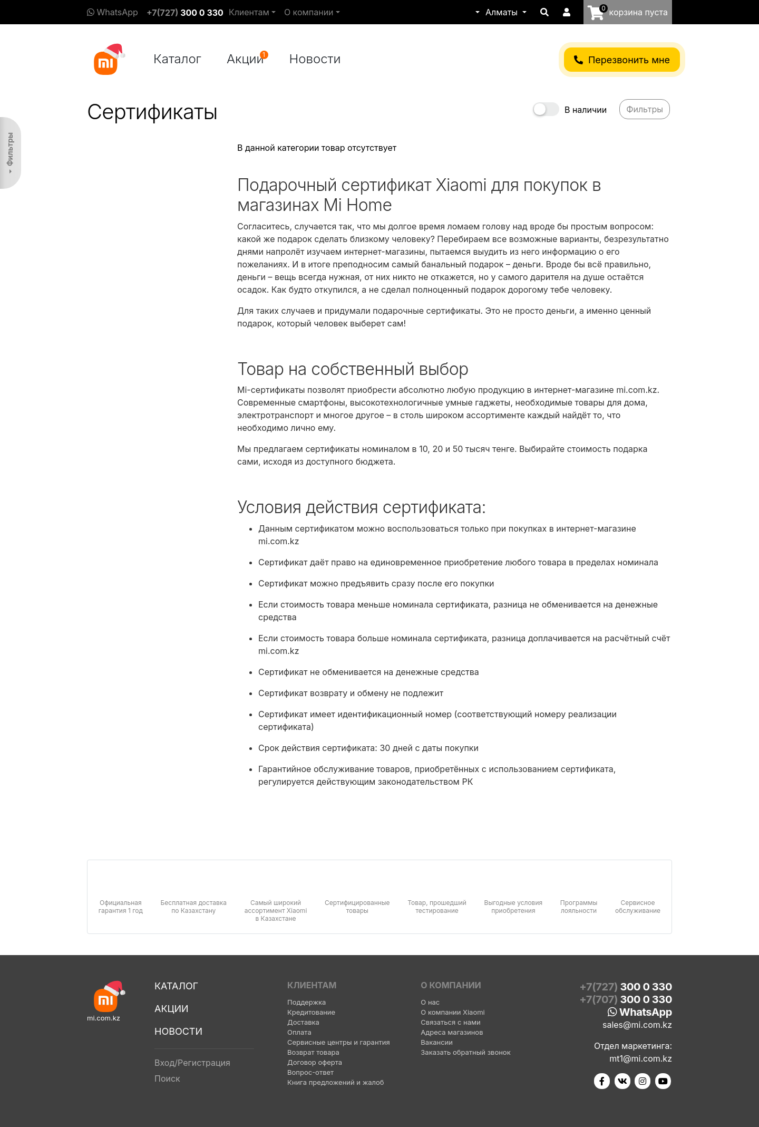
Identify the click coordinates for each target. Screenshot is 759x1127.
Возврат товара (313, 1052)
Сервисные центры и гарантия (338, 1042)
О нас (430, 1002)
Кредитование (311, 1012)
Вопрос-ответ (310, 1072)
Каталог (177, 58)
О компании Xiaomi (452, 1012)
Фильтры (9, 149)
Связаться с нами (450, 1022)
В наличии (586, 109)
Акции (247, 58)
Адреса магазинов (452, 1032)
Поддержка (306, 1002)
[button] (476, 12)
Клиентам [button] (249, 12)
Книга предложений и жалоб (335, 1082)
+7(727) (185, 12)
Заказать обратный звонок (465, 1052)
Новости (315, 58)
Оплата (299, 1032)
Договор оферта (314, 1062)
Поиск (167, 1078)
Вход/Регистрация (192, 1062)
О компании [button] (309, 12)
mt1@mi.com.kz (640, 1058)
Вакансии (437, 1042)
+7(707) (625, 999)
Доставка (303, 1022)
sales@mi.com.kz (637, 1024)
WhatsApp (112, 12)
